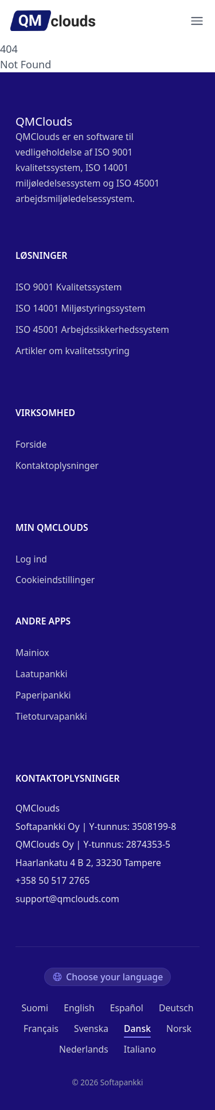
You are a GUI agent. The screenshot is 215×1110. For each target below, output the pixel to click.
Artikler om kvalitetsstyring (72, 350)
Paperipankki (43, 695)
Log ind (31, 559)
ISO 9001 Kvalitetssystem (68, 287)
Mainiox (32, 652)
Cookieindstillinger (55, 579)
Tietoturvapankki (51, 716)
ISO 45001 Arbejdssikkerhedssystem (92, 329)
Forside (30, 444)
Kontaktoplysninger (57, 465)
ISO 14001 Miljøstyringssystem (80, 308)
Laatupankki (41, 673)
